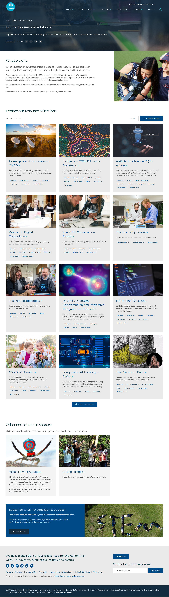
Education (122, 10)
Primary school (25, 184)
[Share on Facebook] (26, 41)
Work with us (87, 10)
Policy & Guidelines (82, 572)
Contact (10, 41)
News (139, 10)
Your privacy (98, 572)
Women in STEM (40, 249)
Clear (133, 118)
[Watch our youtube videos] (31, 566)
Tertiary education (78, 252)
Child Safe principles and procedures (69, 576)
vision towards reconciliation (60, 592)
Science (35, 180)
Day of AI (129, 180)
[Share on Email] (40, 41)
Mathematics (45, 180)
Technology (151, 184)
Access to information (14, 572)
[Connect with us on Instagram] (12, 566)
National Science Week (142, 180)
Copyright (43, 572)
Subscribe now (19, 531)
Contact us (121, 556)
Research (68, 10)
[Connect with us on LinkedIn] (17, 566)
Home (8, 20)
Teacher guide (78, 181)
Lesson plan (67, 181)
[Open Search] (160, 10)
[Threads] (26, 566)
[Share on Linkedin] (36, 41)
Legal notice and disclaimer (61, 572)
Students (75, 178)
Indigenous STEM (24, 180)
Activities (97, 178)
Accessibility (31, 572)
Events (151, 10)
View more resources (84, 404)
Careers (106, 10)
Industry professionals (26, 249)
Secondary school (38, 184)
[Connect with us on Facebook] (7, 566)
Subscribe (155, 571)
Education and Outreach (21, 20)
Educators (13, 180)
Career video (120, 184)
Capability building (34, 252)
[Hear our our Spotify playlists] (22, 566)
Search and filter (151, 118)
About (52, 10)
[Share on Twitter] (31, 41)
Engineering (13, 184)
